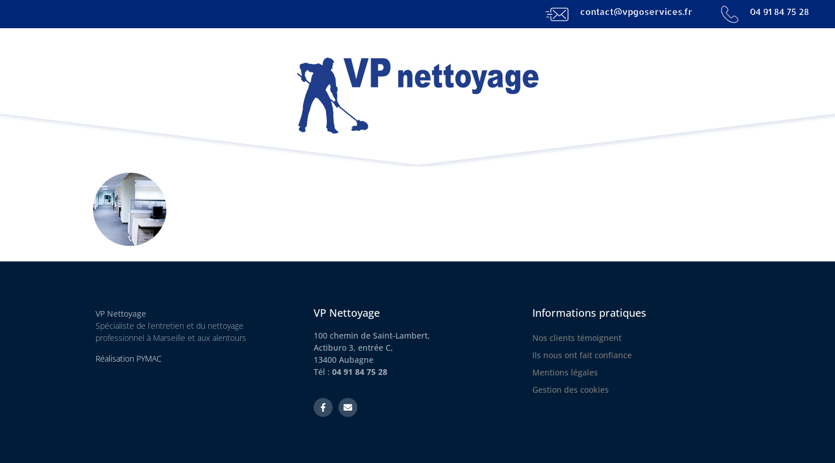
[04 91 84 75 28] (729, 14)
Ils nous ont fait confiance (582, 355)
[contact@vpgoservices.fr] (557, 14)
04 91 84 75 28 (779, 11)
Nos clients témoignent (577, 337)
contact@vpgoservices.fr (636, 11)
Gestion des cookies (570, 389)
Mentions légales (565, 372)
